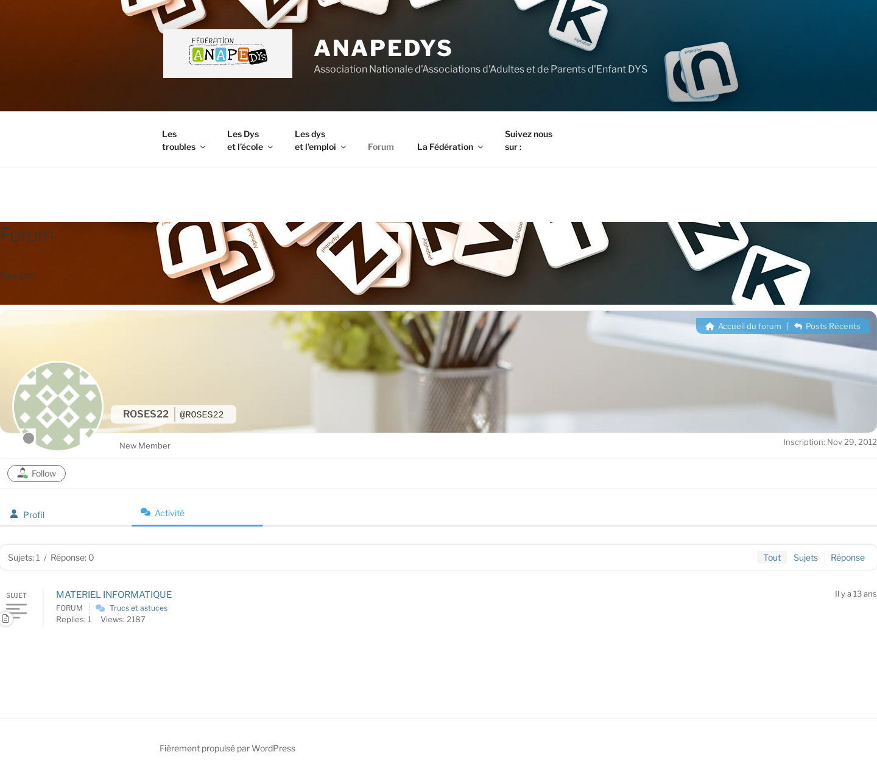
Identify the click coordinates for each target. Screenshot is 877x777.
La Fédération (451, 146)
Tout (772, 557)
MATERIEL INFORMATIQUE (114, 594)
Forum (381, 146)
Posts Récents (827, 326)
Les (184, 140)
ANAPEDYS (384, 48)
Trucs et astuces (138, 607)
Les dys (321, 140)
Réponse (848, 557)
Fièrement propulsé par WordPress (227, 748)
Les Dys (251, 140)
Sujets (806, 557)
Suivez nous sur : (528, 140)
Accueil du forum (743, 326)
